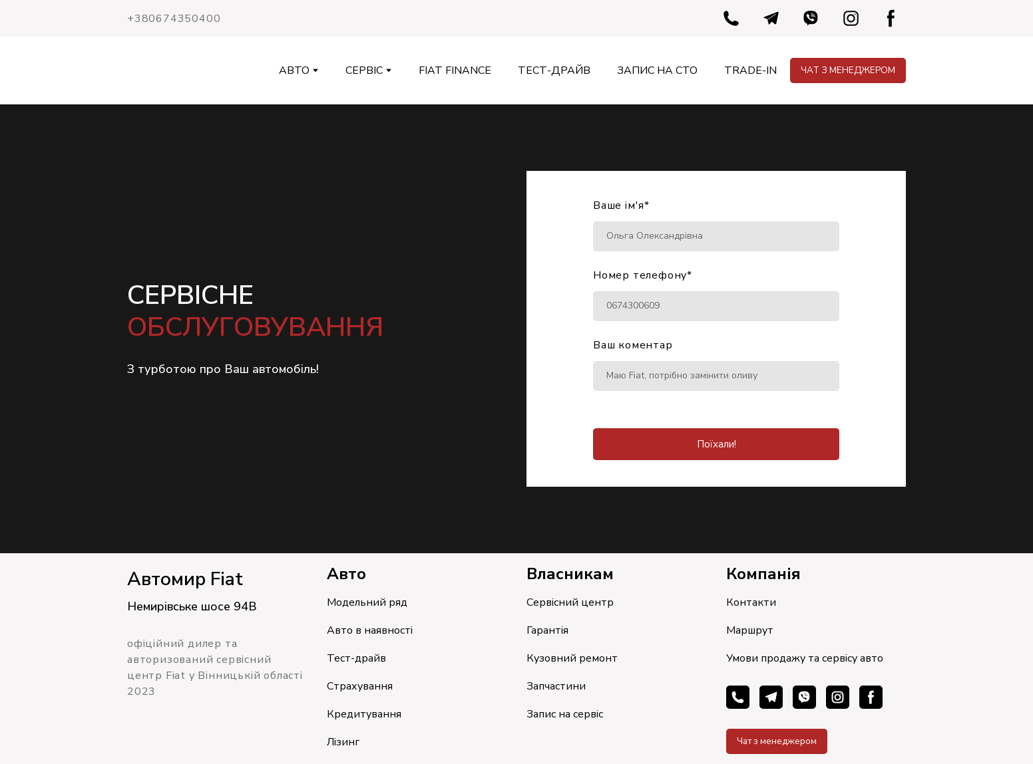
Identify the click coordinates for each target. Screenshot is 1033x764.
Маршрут (749, 630)
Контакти (751, 602)
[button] (731, 18)
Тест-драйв (356, 658)
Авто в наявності (370, 630)
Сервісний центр (570, 602)
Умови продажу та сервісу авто (804, 658)
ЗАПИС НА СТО (657, 70)
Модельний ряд (367, 602)
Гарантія (547, 630)
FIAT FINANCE (455, 70)
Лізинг (343, 742)
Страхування (360, 686)
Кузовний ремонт (572, 658)
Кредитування (364, 714)
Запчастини (556, 686)
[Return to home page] (151, 70)
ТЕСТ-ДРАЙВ (554, 70)
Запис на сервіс (564, 714)
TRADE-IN (750, 70)
